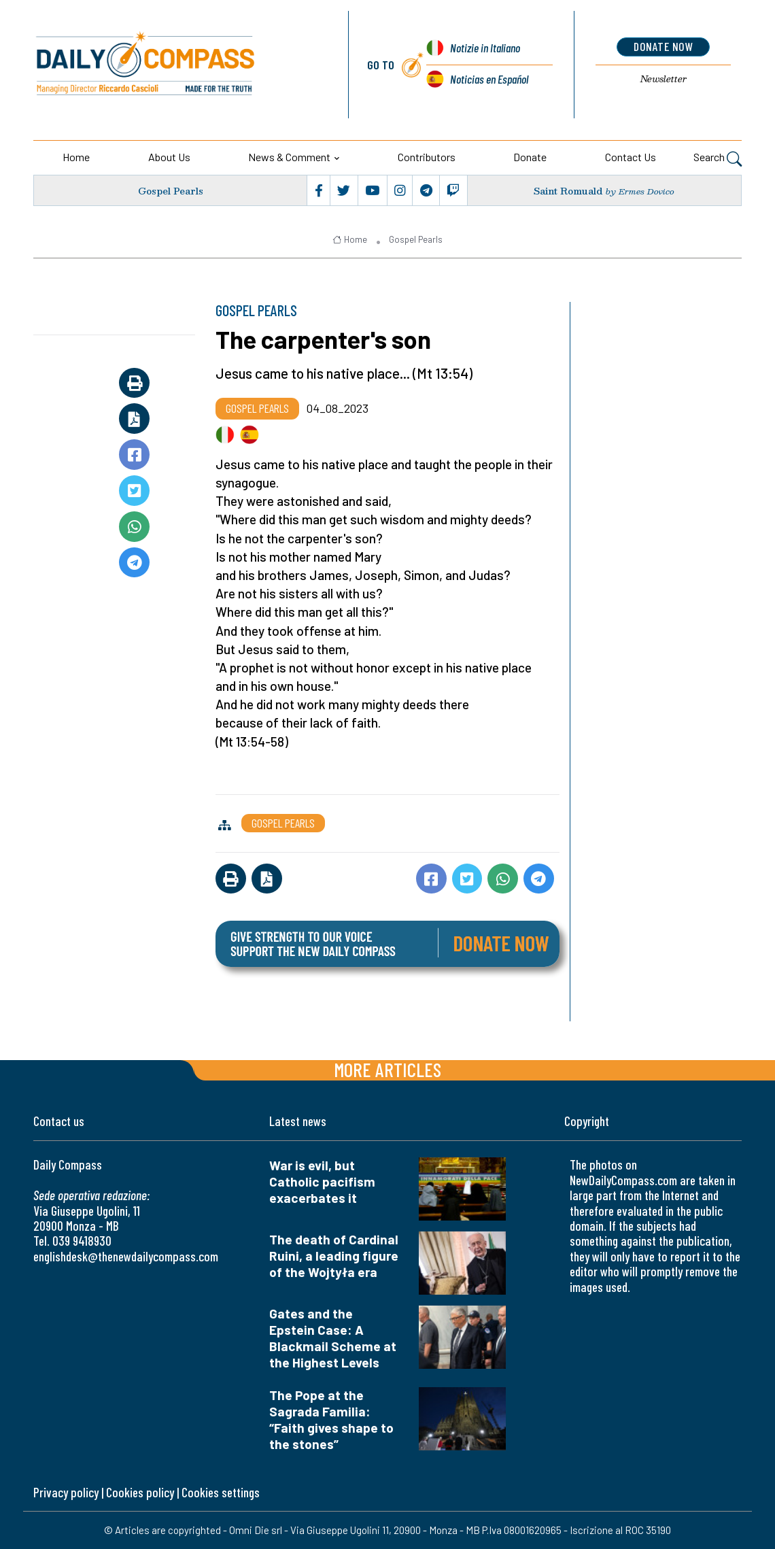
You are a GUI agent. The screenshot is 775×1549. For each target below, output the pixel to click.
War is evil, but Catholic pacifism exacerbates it (322, 1181)
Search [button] (717, 158)
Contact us (630, 156)
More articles (387, 1069)
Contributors (426, 156)
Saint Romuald (568, 191)
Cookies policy (140, 1492)
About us (169, 156)
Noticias (489, 78)
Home (76, 156)
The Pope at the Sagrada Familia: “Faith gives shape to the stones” (331, 1419)
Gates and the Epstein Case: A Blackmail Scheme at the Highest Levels (332, 1338)
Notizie (485, 47)
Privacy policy (66, 1492)
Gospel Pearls (170, 191)
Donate (530, 156)
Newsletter (663, 79)
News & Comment (289, 156)
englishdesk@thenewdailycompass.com (125, 1256)
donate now (663, 46)
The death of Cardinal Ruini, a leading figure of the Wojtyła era (333, 1255)
